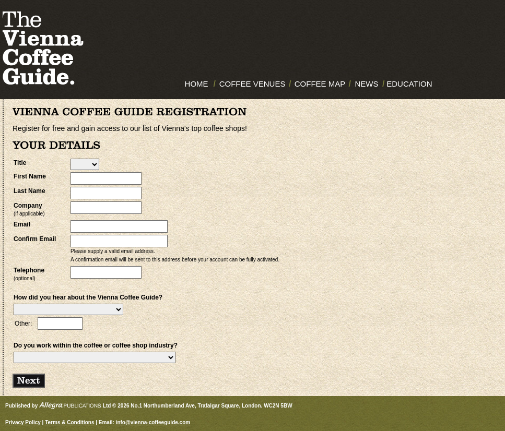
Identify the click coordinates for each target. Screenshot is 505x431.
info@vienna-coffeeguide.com (153, 422)
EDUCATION (409, 83)
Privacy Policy (23, 422)
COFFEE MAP (320, 83)
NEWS (366, 83)
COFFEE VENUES (252, 83)
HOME (196, 83)
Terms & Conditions (69, 422)
